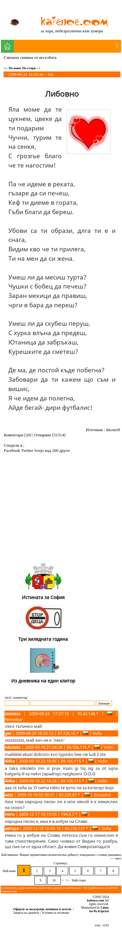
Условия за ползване (55, 912)
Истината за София (43, 597)
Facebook (12, 450)
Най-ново (10, 871)
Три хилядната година (43, 639)
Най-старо (79, 880)
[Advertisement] (62, 513)
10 (54, 880)
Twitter (27, 450)
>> (67, 880)
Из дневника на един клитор (43, 681)
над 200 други (57, 450)
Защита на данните (26, 912)
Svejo (39, 450)
